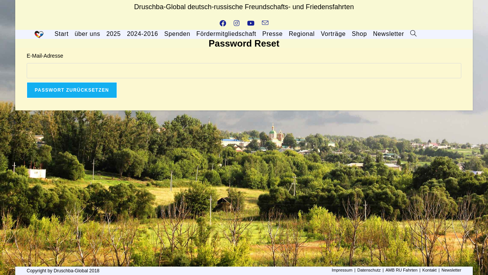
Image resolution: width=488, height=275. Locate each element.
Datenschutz (368, 270)
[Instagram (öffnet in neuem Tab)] (236, 23)
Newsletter (451, 270)
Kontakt (429, 270)
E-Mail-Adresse (45, 56)
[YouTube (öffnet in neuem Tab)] (250, 23)
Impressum (342, 270)
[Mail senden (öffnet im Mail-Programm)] (265, 23)
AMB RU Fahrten (401, 270)
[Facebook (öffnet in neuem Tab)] (223, 23)
